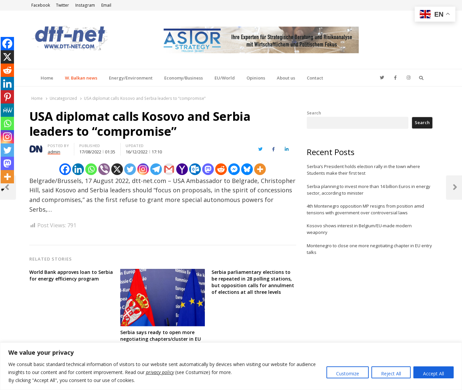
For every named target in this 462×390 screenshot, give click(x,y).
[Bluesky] (247, 169)
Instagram (85, 5)
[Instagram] (143, 169)
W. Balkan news (81, 78)
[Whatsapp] (91, 169)
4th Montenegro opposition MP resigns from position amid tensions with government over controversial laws (365, 209)
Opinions (255, 78)
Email (106, 5)
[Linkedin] (78, 169)
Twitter (62, 5)
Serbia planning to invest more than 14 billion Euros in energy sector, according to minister (368, 189)
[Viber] (104, 169)
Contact (315, 78)
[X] (117, 169)
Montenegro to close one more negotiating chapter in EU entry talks (369, 249)
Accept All (433, 373)
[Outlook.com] (195, 169)
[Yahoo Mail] (182, 169)
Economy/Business (183, 78)
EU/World (225, 78)
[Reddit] (221, 169)
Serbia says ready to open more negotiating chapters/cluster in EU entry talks (160, 339)
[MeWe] (7, 110)
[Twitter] (130, 169)
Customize (347, 373)
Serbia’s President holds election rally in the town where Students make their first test (363, 169)
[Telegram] (156, 169)
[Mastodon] (208, 169)
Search (314, 112)
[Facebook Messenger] (234, 169)
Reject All (391, 373)
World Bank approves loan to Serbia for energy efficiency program (71, 275)
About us (286, 78)
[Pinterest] (7, 96)
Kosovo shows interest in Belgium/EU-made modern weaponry (359, 229)
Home (47, 78)
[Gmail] (169, 169)
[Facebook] (65, 169)
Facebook (40, 5)
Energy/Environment (131, 78)
